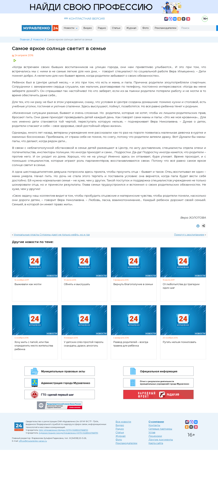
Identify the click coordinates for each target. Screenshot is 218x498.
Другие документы (161, 439)
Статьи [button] (116, 28)
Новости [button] (69, 28)
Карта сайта (156, 443)
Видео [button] (87, 28)
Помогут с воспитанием (189, 234)
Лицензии (155, 436)
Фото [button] (145, 28)
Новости (38, 39)
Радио (120, 428)
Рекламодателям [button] (165, 28)
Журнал (121, 436)
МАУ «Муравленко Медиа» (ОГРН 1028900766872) (63, 430)
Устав (152, 432)
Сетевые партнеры (160, 428)
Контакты (154, 425)
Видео (120, 425)
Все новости (123, 421)
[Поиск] (197, 28)
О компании (156, 421)
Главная (25, 39)
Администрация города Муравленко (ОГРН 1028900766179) (68, 433)
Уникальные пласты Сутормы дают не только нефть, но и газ (52, 234)
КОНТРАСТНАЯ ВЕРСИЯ (84, 18)
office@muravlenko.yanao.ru (33, 441)
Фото (119, 439)
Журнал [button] (131, 28)
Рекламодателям (126, 443)
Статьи (120, 432)
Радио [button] (102, 28)
